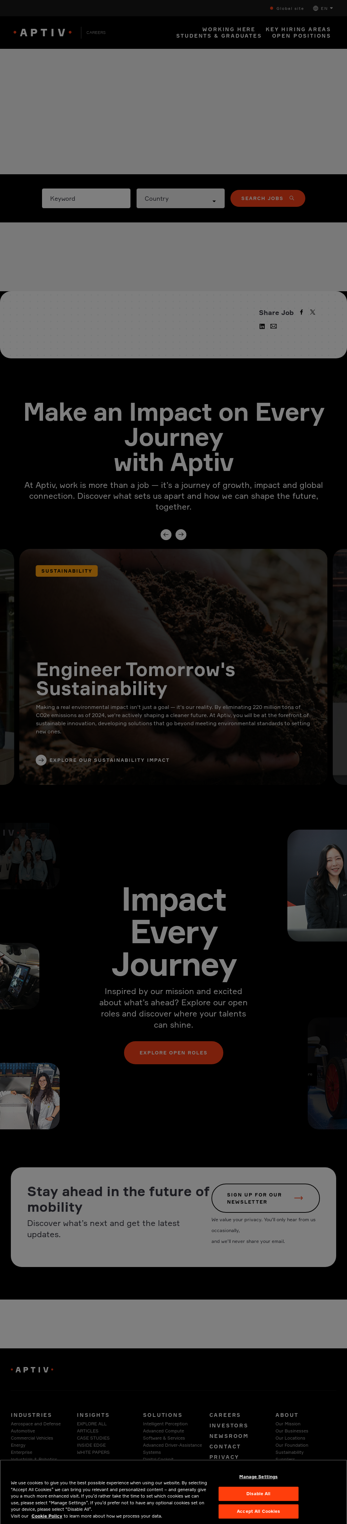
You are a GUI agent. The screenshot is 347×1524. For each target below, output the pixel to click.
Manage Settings (258, 1482)
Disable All (258, 1500)
